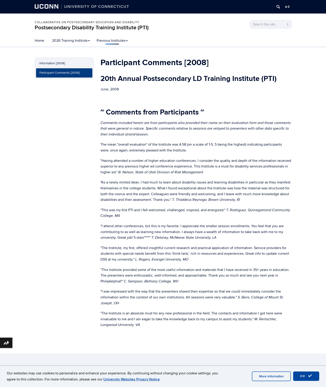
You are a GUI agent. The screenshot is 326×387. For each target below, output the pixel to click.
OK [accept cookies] (306, 376)
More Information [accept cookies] (271, 376)
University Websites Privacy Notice (131, 379)
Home (39, 40)
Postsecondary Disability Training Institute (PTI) (92, 27)
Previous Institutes (112, 40)
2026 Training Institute (71, 40)
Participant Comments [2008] (59, 73)
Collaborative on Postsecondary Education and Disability (87, 22)
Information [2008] (52, 63)
